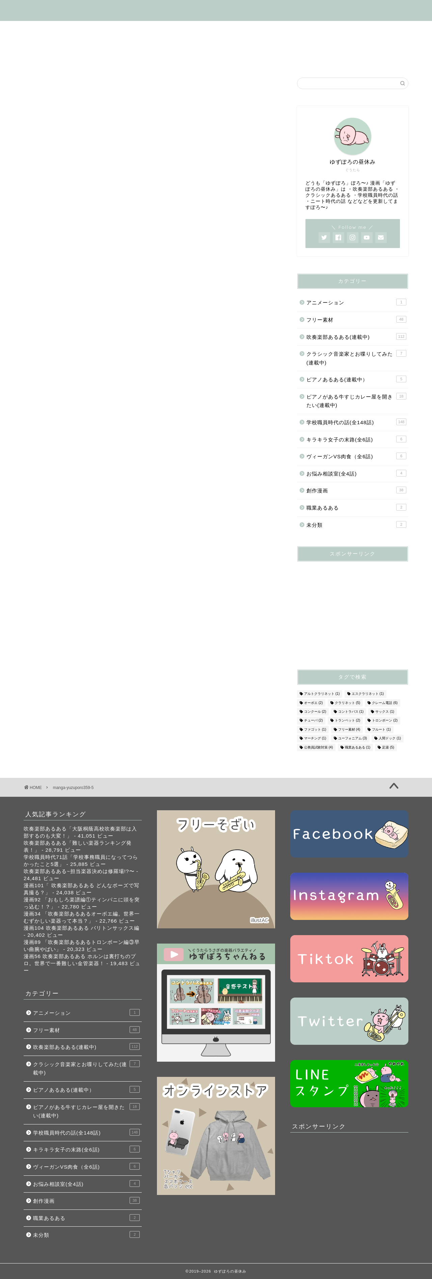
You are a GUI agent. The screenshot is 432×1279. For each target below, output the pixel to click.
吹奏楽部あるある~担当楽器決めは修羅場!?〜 (79, 871)
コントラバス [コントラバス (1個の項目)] (351, 711)
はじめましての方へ (56, 29)
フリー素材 (45, 45)
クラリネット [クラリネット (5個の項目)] (347, 703)
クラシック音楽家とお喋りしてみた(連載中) (356, 357)
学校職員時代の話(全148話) (213, 29)
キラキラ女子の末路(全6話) (110, 45)
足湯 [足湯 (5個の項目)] (388, 747)
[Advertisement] (347, 609)
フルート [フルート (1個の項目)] (381, 729)
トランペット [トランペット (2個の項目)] (347, 721)
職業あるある (356, 507)
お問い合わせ (48, 60)
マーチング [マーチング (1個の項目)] (315, 738)
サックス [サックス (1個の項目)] (384, 711)
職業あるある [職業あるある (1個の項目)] (358, 747)
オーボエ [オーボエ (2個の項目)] (313, 703)
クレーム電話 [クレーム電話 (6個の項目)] (385, 703)
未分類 (356, 524)
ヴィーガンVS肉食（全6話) (194, 45)
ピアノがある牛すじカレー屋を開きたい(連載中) (356, 400)
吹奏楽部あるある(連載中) (130, 29)
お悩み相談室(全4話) (309, 45)
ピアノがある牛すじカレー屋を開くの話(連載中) (324, 29)
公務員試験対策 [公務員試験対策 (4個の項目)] (318, 747)
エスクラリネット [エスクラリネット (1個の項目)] (368, 694)
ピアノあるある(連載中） (356, 379)
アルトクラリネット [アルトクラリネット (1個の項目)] (322, 694)
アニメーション (356, 302)
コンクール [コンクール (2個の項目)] (315, 711)
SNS (357, 45)
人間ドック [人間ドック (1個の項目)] (390, 738)
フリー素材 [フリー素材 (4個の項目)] (349, 729)
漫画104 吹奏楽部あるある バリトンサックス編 (81, 928)
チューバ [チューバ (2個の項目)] (313, 721)
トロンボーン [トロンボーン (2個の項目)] (385, 721)
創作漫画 (255, 45)
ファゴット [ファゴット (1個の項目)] (315, 729)
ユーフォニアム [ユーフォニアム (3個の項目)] (352, 738)
